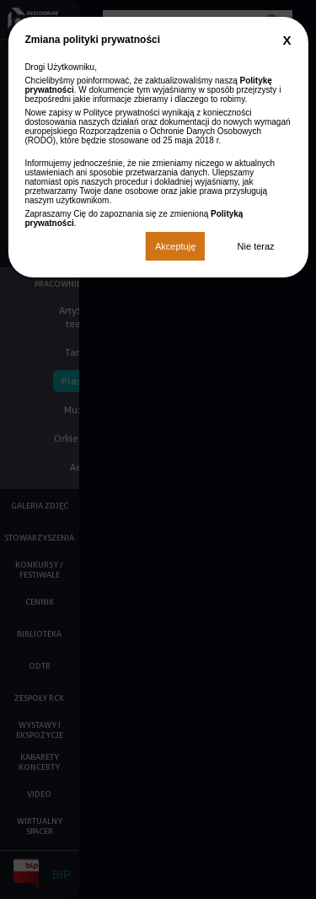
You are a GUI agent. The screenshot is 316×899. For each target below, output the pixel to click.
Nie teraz (256, 246)
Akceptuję (175, 246)
